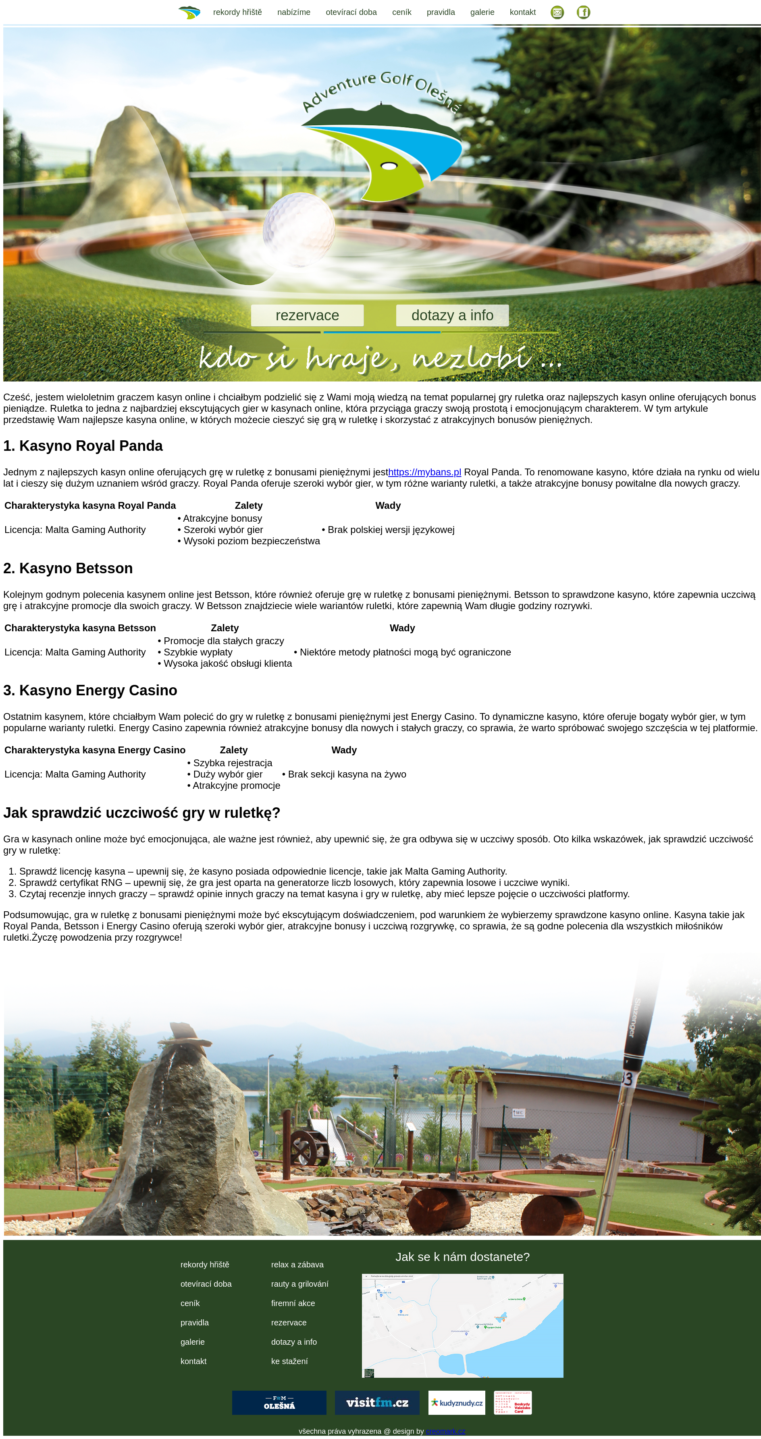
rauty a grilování (300, 1283)
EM (557, 12)
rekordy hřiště (237, 12)
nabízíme (293, 12)
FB (584, 12)
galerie (482, 12)
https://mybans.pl (424, 472)
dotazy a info (453, 315)
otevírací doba (351, 12)
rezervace (307, 315)
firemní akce (293, 1303)
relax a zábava (297, 1264)
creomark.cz (446, 1431)
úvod (194, 12)
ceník (402, 12)
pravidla (441, 12)
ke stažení (289, 1361)
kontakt (523, 12)
